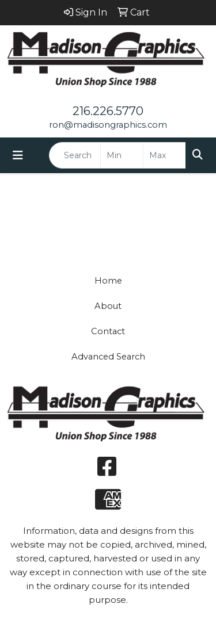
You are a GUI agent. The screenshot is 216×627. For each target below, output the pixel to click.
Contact (108, 331)
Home (108, 281)
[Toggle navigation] (18, 155)
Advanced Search (108, 356)
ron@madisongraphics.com (108, 125)
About (108, 306)
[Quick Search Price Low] (121, 155)
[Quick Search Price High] (164, 155)
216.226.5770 (108, 111)
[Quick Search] (75, 155)
